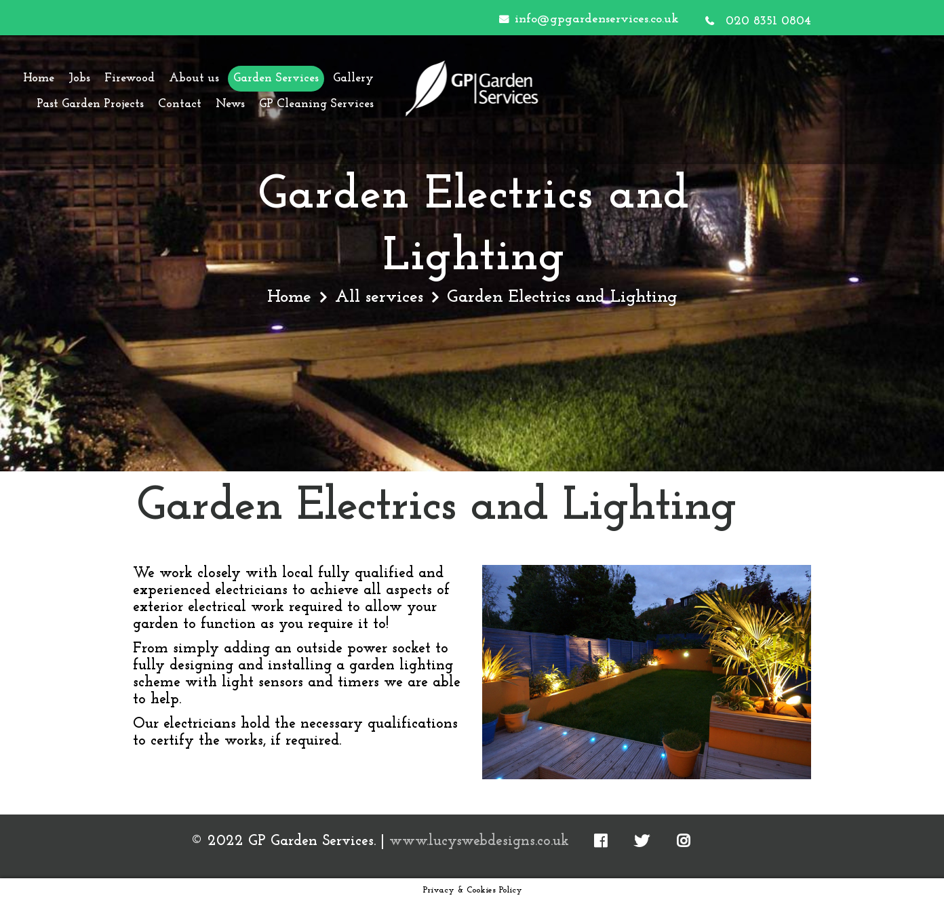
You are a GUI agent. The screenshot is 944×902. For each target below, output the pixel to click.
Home (289, 297)
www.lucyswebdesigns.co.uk (479, 841)
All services (379, 297)
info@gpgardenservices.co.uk (597, 19)
